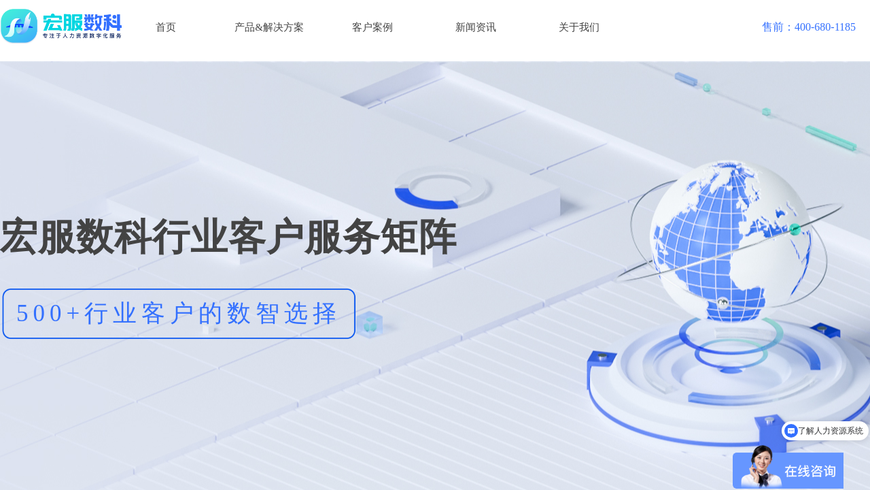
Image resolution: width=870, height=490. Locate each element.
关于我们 (579, 27)
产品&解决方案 (269, 27)
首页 (166, 27)
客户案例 (372, 27)
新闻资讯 (475, 27)
